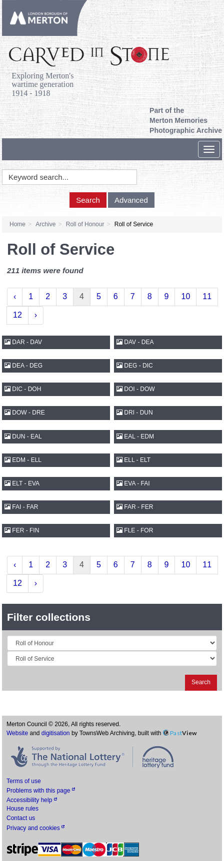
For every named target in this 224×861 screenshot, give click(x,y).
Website (17, 733)
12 (17, 315)
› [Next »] (35, 315)
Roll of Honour (85, 224)
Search (88, 200)
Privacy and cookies (35, 828)
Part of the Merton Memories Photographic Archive (186, 120)
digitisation (56, 733)
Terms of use (23, 781)
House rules (22, 808)
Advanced (131, 200)
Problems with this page (40, 790)
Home (18, 224)
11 (207, 296)
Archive (46, 224)
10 (185, 296)
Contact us (20, 818)
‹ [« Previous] (15, 296)
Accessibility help (31, 800)
